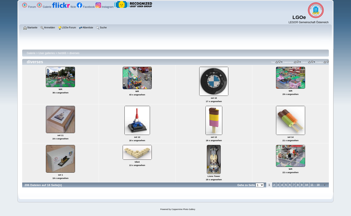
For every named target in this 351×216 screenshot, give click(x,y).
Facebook (86, 6)
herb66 (62, 53)
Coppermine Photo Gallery (183, 209)
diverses (74, 53)
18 (318, 185)
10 (306, 185)
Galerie (44, 6)
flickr (64, 6)
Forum (29, 6)
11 (311, 185)
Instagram (105, 6)
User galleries (47, 53)
